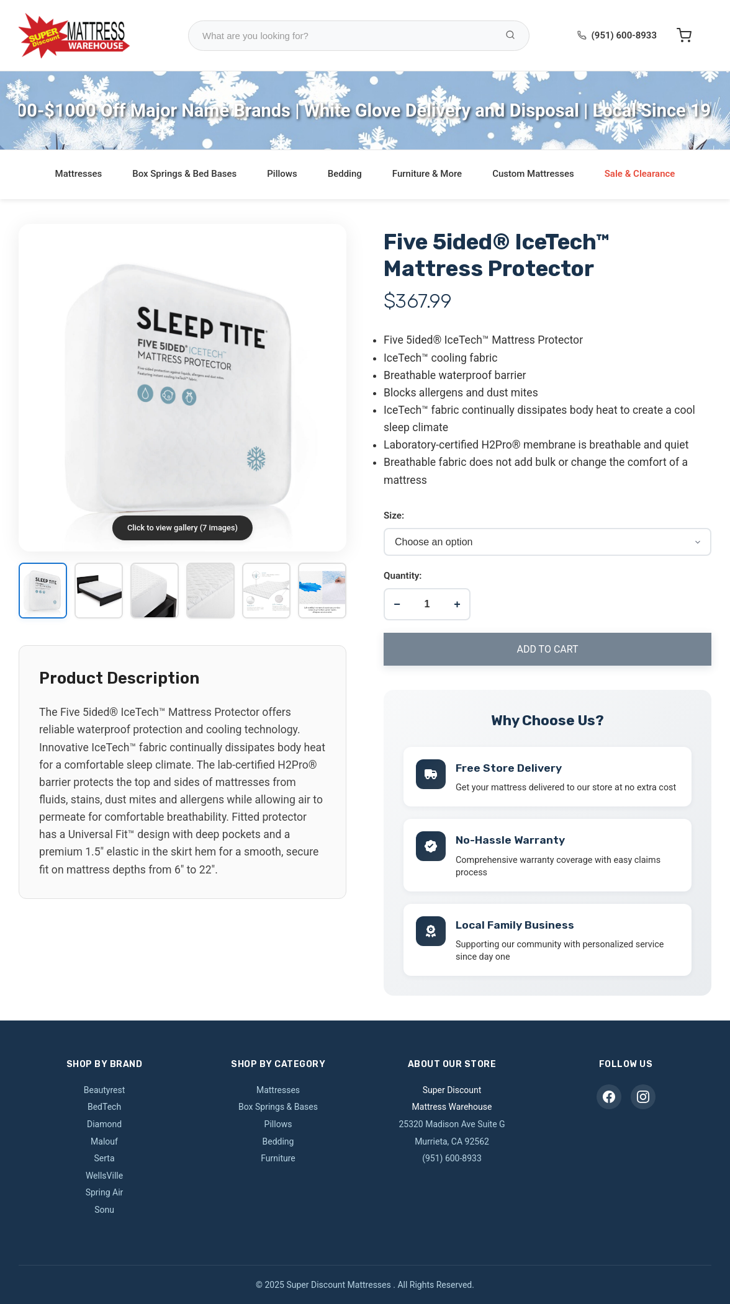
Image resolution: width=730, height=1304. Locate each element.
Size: (394, 515)
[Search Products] (510, 35)
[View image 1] (43, 591)
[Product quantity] (427, 604)
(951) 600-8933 (624, 35)
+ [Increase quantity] (457, 604)
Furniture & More (427, 173)
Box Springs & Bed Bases (184, 173)
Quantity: (402, 575)
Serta (104, 1158)
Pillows (282, 173)
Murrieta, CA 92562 (452, 1141)
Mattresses (78, 173)
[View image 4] (210, 591)
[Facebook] (609, 1096)
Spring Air (105, 1192)
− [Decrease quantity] (397, 604)
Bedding (345, 173)
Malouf (104, 1141)
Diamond (104, 1124)
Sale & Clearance (640, 173)
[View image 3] (154, 591)
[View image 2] (98, 591)
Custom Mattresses (533, 173)
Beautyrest (104, 1090)
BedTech (104, 1107)
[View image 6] (322, 591)
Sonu (104, 1210)
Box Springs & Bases (278, 1107)
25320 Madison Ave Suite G (452, 1124)
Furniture (278, 1158)
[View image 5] (266, 591)
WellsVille (104, 1176)
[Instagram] (643, 1096)
